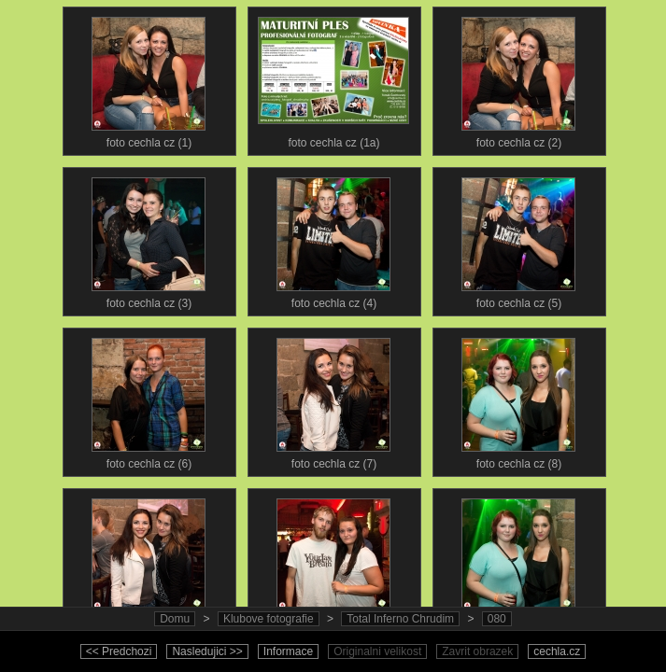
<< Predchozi (119, 651)
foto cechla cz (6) (149, 399)
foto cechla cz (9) (149, 560)
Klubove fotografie (268, 618)
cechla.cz (556, 651)
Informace (288, 651)
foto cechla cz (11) (518, 560)
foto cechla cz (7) (333, 399)
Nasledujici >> (207, 651)
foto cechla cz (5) (518, 239)
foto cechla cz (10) (333, 560)
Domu (175, 618)
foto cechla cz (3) (149, 239)
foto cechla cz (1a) (333, 78)
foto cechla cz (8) (518, 399)
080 (497, 618)
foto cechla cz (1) (149, 78)
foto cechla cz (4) (333, 239)
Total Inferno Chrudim (400, 618)
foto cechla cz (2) (518, 78)
